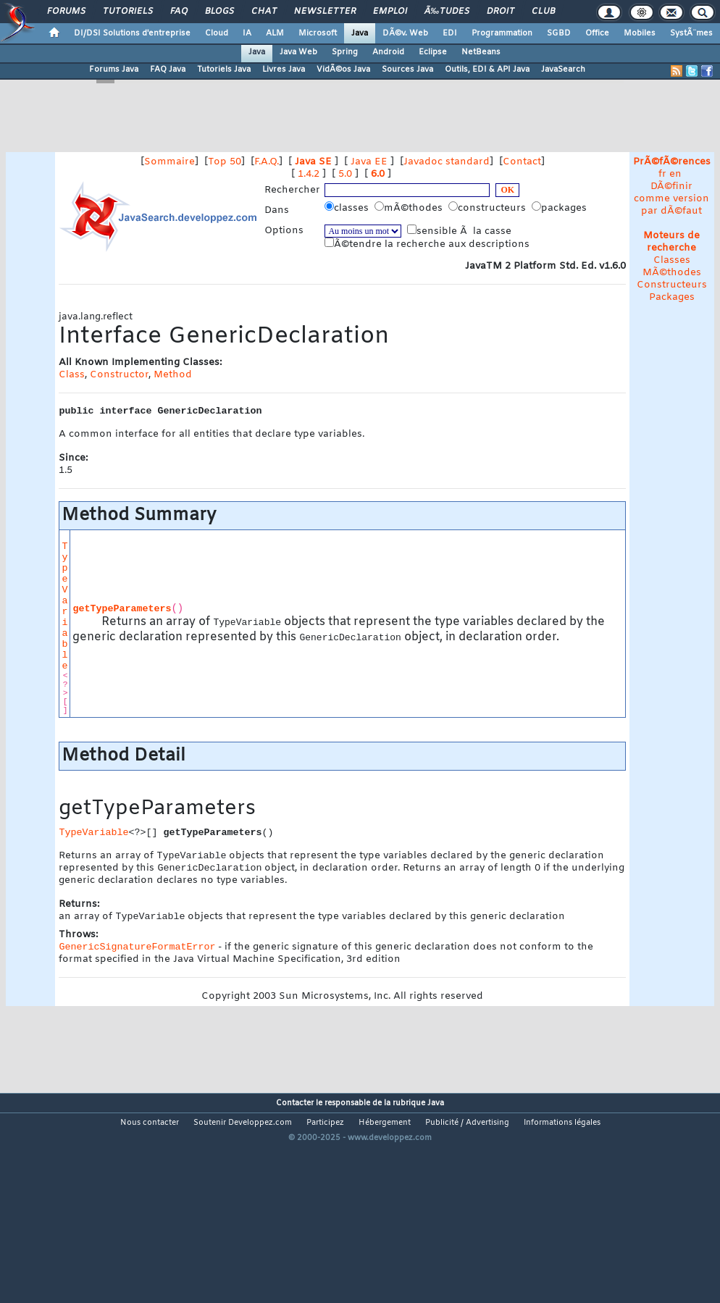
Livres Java (283, 69)
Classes (671, 260)
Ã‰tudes (447, 11)
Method (173, 375)
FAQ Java (167, 69)
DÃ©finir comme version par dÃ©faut (671, 198)
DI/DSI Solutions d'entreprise (132, 33)
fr (662, 174)
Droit (500, 11)
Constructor (119, 375)
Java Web (298, 52)
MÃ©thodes (671, 273)
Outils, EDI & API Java (487, 69)
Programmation (502, 33)
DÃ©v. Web (405, 33)
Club (543, 11)
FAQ (179, 11)
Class (72, 375)
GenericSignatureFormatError (137, 951)
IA (247, 33)
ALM (275, 33)
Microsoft (317, 33)
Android (388, 52)
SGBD (559, 33)
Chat (264, 11)
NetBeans (481, 52)
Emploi (390, 11)
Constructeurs (672, 285)
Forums (66, 11)
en (675, 174)
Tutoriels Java (224, 69)
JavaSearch (563, 69)
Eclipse (433, 52)
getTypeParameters (121, 608)
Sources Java (407, 69)
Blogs (219, 11)
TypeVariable (64, 606)
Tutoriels (127, 11)
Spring (345, 52)
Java (359, 33)
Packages (672, 297)
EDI (450, 33)
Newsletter (325, 11)
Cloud (216, 33)
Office (597, 33)
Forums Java (113, 69)
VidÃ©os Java (343, 69)
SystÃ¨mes (691, 33)
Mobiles (640, 33)
